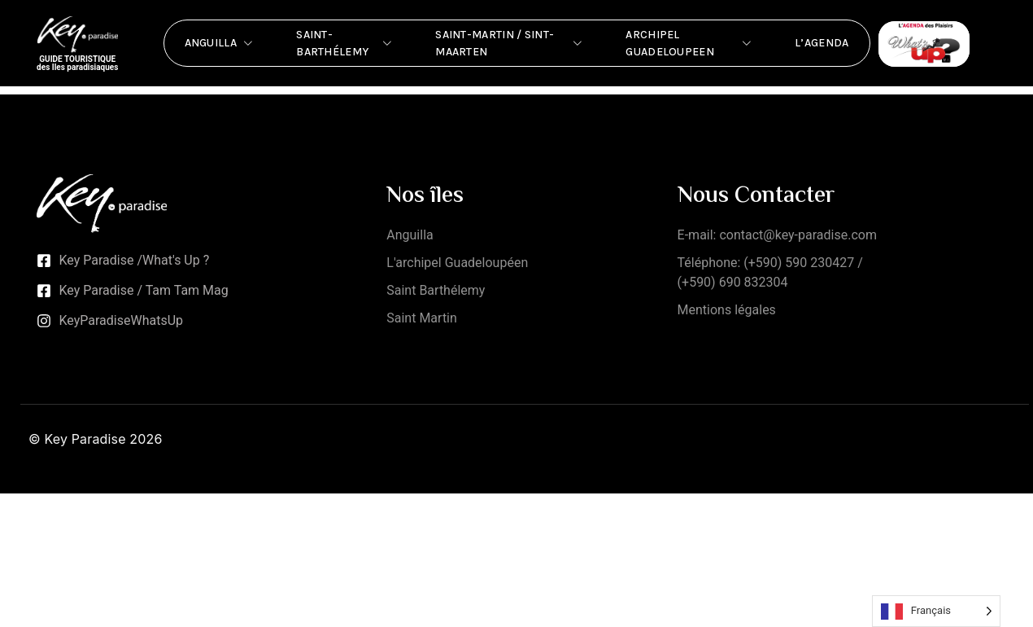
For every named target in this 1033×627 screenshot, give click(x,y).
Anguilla (220, 43)
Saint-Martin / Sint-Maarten (510, 43)
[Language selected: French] (936, 611)
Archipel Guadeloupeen (689, 43)
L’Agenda (821, 43)
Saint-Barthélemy (345, 43)
